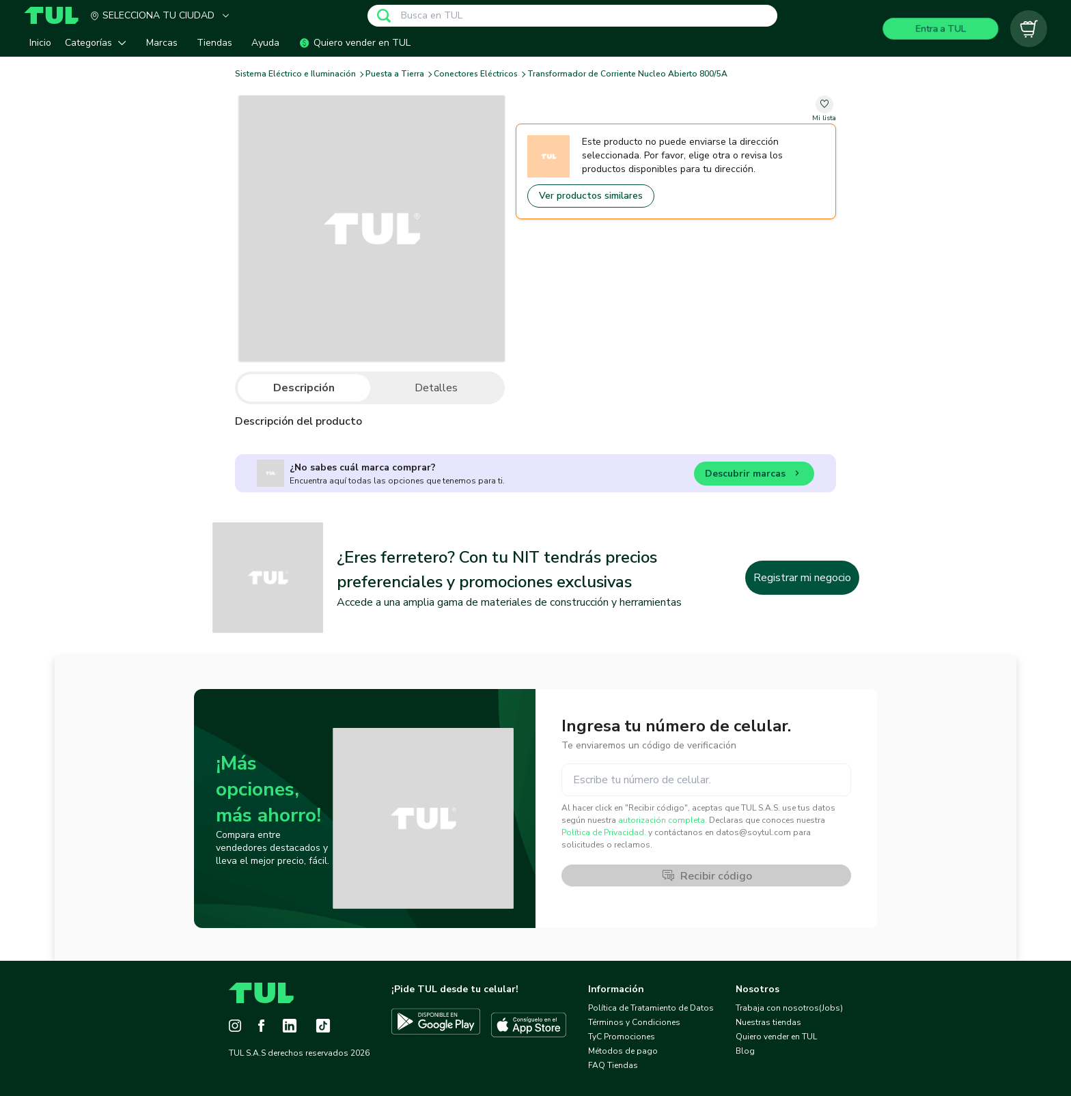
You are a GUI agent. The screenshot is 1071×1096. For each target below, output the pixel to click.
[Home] (56, 15)
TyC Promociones (621, 1036)
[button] (99, 43)
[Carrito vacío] (1028, 28)
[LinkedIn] (289, 1025)
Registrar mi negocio (802, 577)
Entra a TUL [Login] (940, 28)
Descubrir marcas (754, 475)
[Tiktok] (323, 1025)
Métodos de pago (623, 1050)
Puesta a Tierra (394, 74)
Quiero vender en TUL (776, 1036)
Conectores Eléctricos (476, 74)
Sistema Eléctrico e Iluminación (295, 74)
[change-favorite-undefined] (824, 110)
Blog (745, 1050)
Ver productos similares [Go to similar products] (591, 195)
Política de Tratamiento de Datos (651, 1007)
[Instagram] (235, 1025)
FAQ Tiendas (613, 1065)
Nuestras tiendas (768, 1022)
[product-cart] (1028, 28)
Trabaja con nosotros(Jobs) (789, 1007)
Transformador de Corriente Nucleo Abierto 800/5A (627, 74)
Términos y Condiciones (634, 1022)
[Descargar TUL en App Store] (528, 1025)
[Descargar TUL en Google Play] (435, 1025)
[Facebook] (261, 1025)
